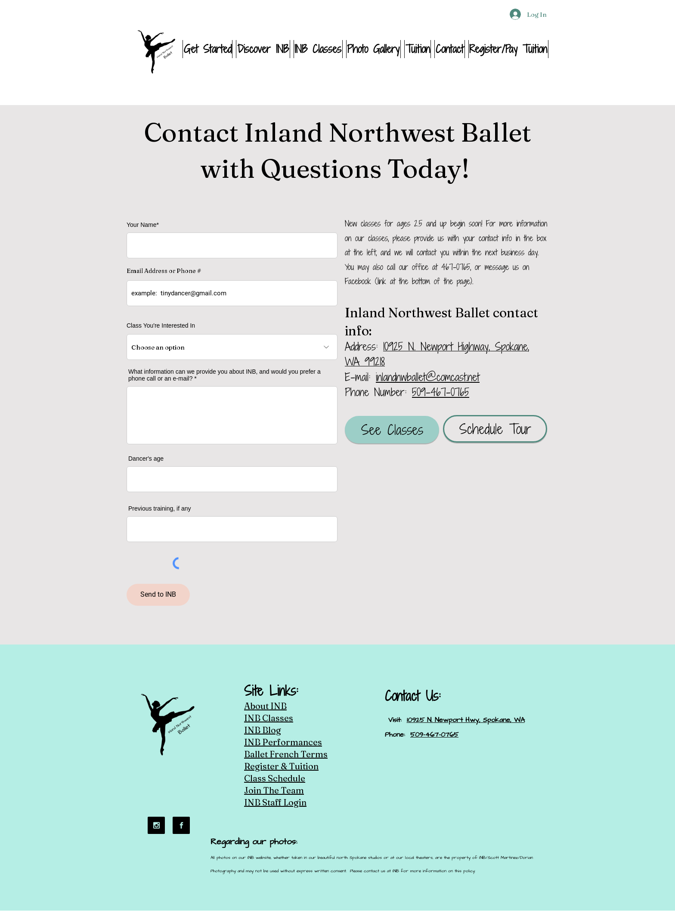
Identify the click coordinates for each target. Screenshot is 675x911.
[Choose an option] (232, 347)
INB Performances (283, 742)
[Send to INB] (158, 595)
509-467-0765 (440, 392)
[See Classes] (392, 429)
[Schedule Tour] (495, 429)
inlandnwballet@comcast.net (428, 376)
